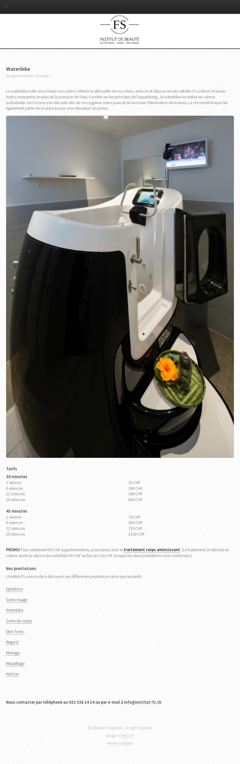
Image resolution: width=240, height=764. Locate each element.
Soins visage (16, 599)
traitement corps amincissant (151, 549)
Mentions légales (120, 743)
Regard (12, 642)
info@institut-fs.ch (142, 702)
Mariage (13, 652)
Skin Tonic (15, 631)
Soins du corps (19, 620)
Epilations (14, 588)
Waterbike (14, 610)
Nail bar (12, 673)
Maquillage (15, 663)
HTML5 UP (126, 735)
